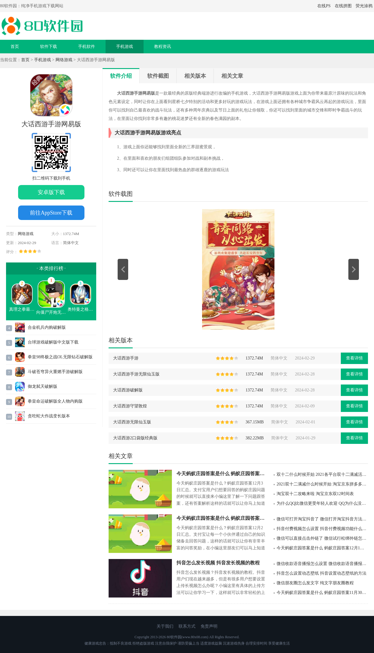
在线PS (324, 6)
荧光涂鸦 (364, 6)
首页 (15, 46)
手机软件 (86, 46)
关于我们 (165, 626)
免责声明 (209, 626)
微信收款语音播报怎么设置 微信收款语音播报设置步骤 (322, 563)
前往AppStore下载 (51, 213)
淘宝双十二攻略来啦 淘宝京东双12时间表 (315, 493)
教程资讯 (162, 46)
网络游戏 (63, 60)
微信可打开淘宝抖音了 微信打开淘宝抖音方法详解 (322, 519)
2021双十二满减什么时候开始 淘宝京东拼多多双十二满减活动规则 (322, 484)
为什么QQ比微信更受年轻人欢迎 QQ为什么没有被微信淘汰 (322, 503)
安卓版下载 (51, 192)
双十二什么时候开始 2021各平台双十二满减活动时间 (322, 474)
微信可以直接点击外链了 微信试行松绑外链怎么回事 (322, 538)
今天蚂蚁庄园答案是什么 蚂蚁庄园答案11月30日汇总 (322, 592)
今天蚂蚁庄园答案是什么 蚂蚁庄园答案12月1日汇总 (322, 548)
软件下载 (48, 46)
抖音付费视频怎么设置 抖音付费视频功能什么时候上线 (322, 528)
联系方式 (187, 626)
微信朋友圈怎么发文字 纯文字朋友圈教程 (315, 583)
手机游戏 (124, 46)
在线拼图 (343, 6)
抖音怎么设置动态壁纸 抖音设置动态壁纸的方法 (321, 573)
